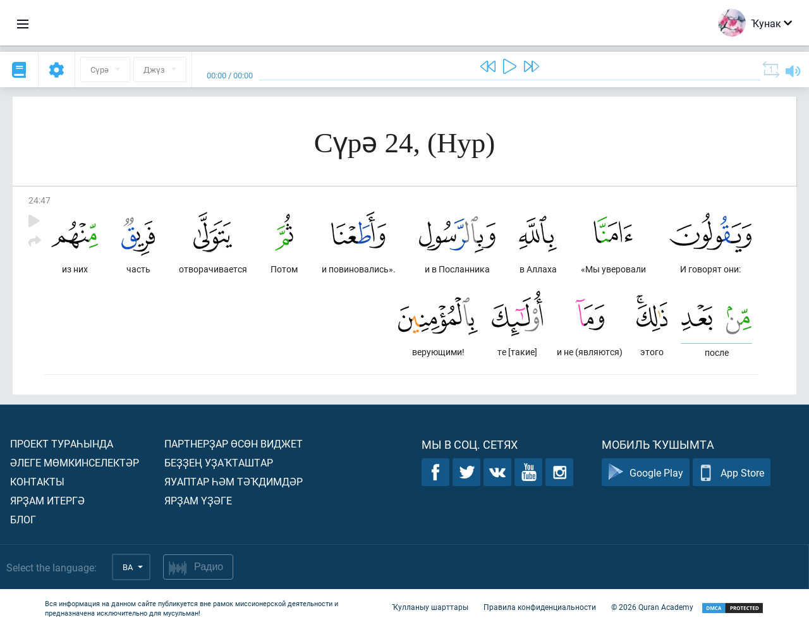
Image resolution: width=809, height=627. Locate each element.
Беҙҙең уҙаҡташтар (218, 462)
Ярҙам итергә (47, 500)
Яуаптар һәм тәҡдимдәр (233, 481)
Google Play (645, 472)
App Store (731, 472)
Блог (23, 519)
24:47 (39, 200)
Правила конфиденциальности (540, 607)
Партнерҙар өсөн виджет (233, 443)
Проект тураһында (61, 443)
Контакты (37, 481)
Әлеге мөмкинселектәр (74, 462)
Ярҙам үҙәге (198, 500)
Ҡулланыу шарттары (430, 607)
